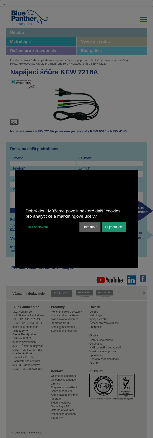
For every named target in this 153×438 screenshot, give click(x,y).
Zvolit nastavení (37, 227)
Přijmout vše (114, 227)
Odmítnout (90, 227)
